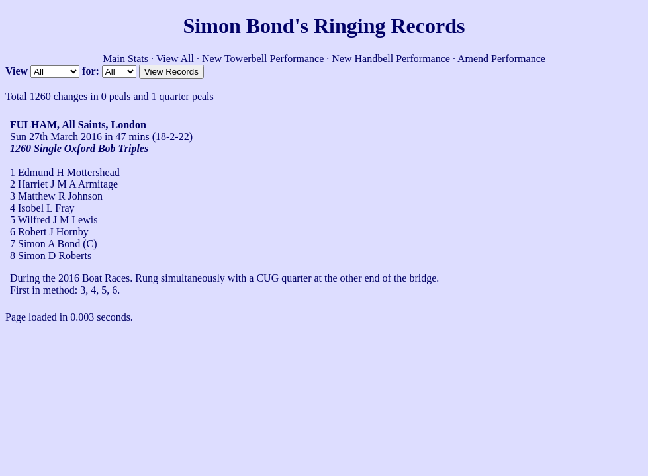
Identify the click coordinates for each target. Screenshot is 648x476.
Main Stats (125, 58)
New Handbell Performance (391, 58)
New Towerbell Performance (263, 58)
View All (175, 58)
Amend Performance (501, 58)
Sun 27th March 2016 (56, 136)
